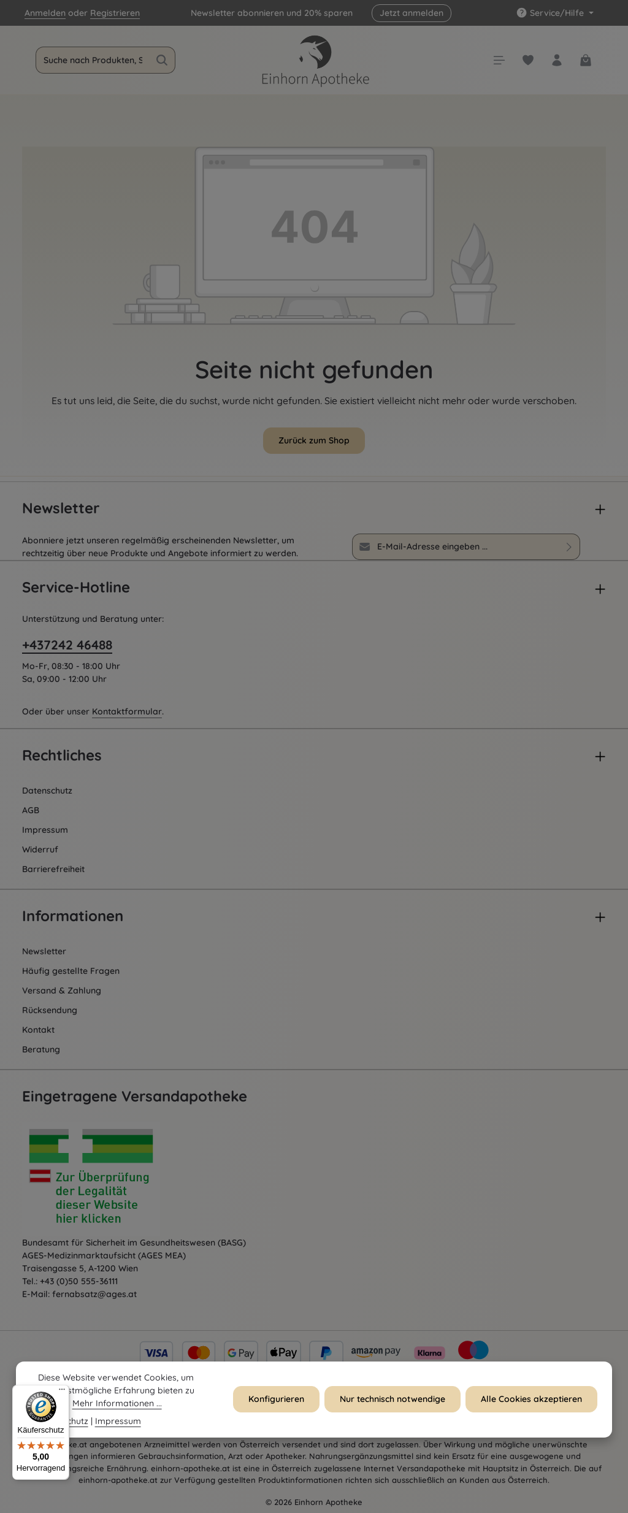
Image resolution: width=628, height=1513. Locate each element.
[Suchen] (162, 60)
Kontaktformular (127, 711)
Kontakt (38, 1029)
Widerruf (40, 849)
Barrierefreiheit (53, 869)
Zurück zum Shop (314, 440)
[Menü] (62, 1392)
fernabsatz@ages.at (94, 1294)
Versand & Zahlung (61, 990)
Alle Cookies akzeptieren (531, 1414)
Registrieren (115, 12)
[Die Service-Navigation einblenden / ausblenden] (554, 13)
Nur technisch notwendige (392, 1414)
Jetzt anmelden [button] (411, 12)
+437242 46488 (67, 645)
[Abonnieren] (569, 547)
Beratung (41, 1049)
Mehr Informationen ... (117, 1418)
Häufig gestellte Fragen (71, 970)
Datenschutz (47, 790)
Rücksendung (49, 1010)
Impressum (45, 829)
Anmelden (45, 12)
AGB (30, 810)
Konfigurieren (276, 1414)
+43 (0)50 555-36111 (79, 1281)
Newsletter (44, 951)
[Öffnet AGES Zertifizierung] (114, 1179)
